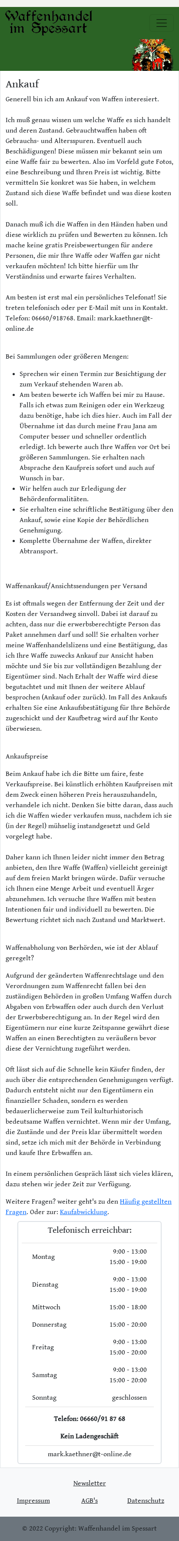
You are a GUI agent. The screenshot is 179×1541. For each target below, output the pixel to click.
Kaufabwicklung (83, 1212)
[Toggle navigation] (161, 23)
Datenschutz (145, 1501)
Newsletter (89, 1483)
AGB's (89, 1501)
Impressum (33, 1501)
